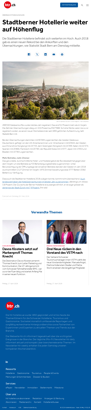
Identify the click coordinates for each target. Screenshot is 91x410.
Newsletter (20, 387)
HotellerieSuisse (51, 402)
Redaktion (37, 398)
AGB (19, 407)
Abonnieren (11, 402)
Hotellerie (10, 373)
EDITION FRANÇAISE (69, 5)
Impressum (12, 407)
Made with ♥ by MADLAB (83, 407)
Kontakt (37, 402)
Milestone (59, 387)
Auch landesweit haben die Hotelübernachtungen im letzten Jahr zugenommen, (43, 180)
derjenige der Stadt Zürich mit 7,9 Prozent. (21, 187)
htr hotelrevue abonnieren (18, 398)
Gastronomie (23, 373)
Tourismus (36, 373)
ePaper (9, 387)
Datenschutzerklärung (29, 407)
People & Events (51, 373)
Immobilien (32, 387)
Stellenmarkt (46, 387)
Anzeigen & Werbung (54, 398)
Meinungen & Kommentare (18, 377)
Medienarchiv (25, 402)
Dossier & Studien (41, 377)
